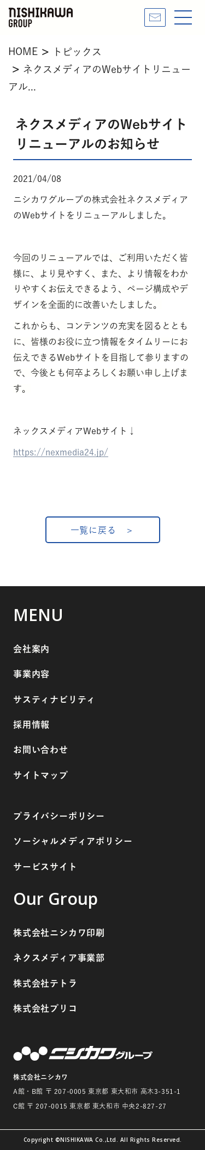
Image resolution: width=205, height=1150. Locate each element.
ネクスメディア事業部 (59, 957)
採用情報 (31, 724)
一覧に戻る (93, 530)
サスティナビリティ (54, 699)
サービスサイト (45, 866)
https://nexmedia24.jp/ (60, 452)
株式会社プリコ (45, 1008)
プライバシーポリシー (59, 816)
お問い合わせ (40, 749)
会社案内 (31, 648)
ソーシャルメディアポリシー (72, 841)
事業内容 (31, 674)
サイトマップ (40, 775)
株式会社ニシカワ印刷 (59, 932)
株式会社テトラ (45, 983)
